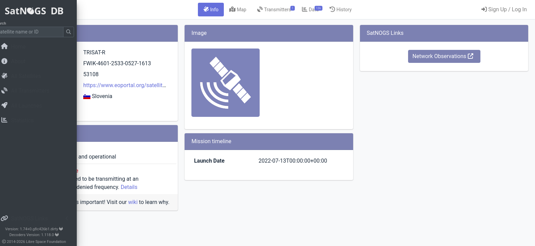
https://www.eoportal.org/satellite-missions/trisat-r (218, 85)
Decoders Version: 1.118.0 (43, 235)
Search (9, 23)
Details (214, 187)
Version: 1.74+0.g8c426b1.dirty (42, 229)
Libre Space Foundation (55, 242)
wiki (218, 202)
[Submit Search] (77, 32)
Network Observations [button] (456, 56)
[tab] (253, 9)
